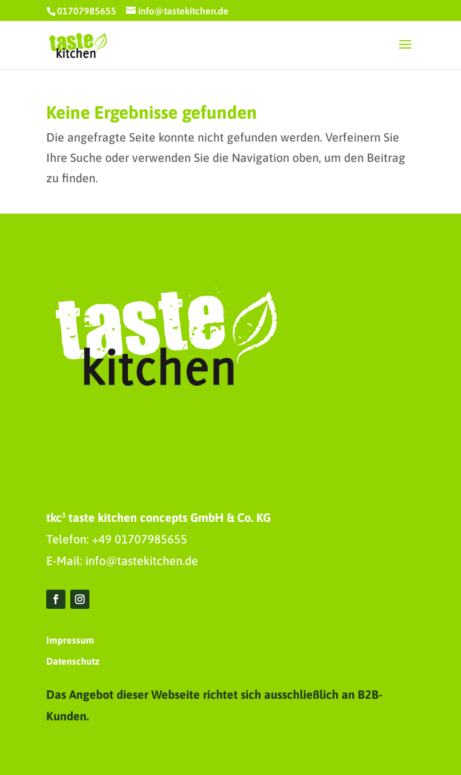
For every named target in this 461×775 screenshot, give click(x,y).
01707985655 (86, 10)
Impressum (70, 640)
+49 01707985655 (139, 539)
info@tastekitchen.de (141, 560)
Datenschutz (73, 661)
